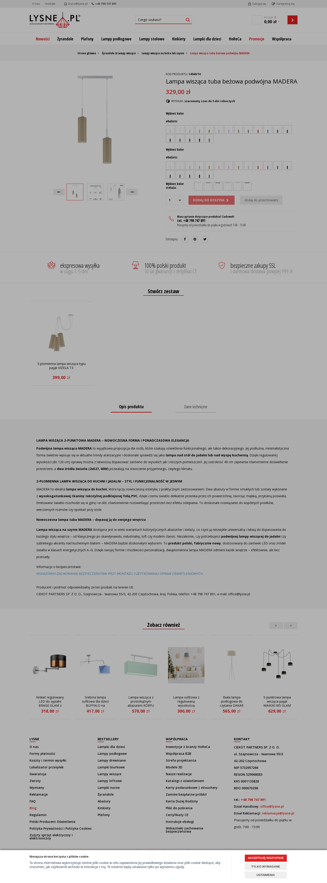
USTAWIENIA (266, 875)
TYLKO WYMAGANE (265, 866)
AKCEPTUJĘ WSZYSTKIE (266, 858)
